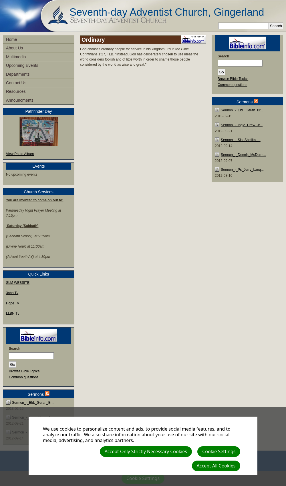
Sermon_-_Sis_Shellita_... (241, 140)
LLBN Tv (12, 314)
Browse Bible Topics (24, 371)
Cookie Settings (218, 451)
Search (14, 349)
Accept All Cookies (216, 466)
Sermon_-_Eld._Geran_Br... (33, 403)
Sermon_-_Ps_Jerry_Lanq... (242, 170)
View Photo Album (20, 154)
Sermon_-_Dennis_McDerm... (243, 155)
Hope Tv (12, 303)
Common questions (23, 377)
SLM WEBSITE (17, 283)
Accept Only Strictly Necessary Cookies (146, 451)
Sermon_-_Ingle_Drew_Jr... (242, 125)
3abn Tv (12, 293)
